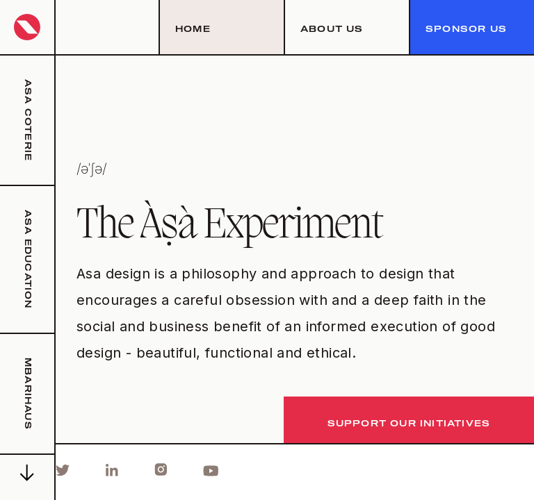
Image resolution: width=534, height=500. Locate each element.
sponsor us (466, 30)
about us (332, 30)
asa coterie (27, 120)
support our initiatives (409, 424)
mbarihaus (27, 394)
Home (193, 30)
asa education (27, 259)
